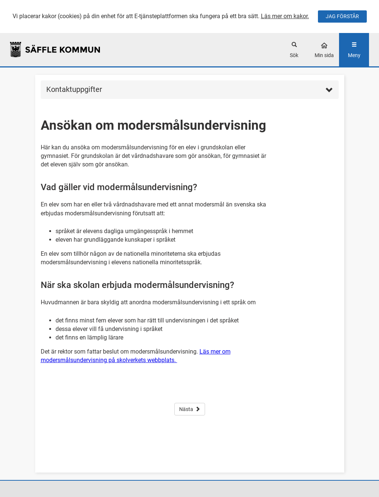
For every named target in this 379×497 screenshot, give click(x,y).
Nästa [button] (189, 409)
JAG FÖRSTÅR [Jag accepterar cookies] (342, 16)
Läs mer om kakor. (285, 16)
